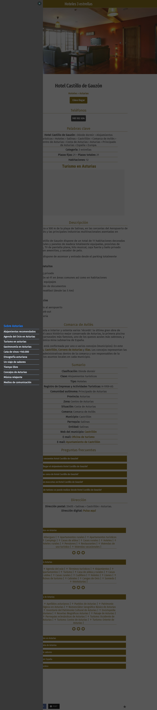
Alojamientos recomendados (20, 331)
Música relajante (13, 377)
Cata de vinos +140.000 (16, 351)
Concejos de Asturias (15, 372)
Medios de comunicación (17, 382)
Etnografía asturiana (15, 356)
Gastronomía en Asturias (17, 346)
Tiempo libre (11, 367)
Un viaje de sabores (15, 362)
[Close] (39, 3)
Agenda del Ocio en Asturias (19, 336)
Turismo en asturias (15, 341)
